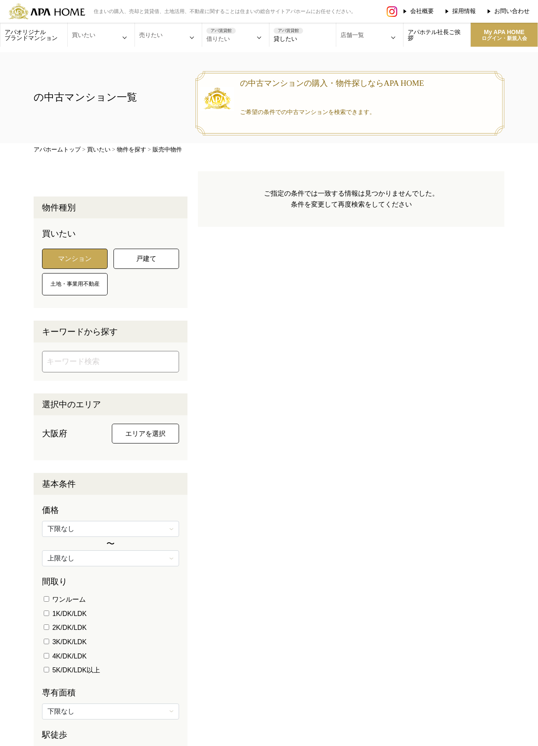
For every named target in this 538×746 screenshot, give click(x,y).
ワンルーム (65, 599)
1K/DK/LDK (65, 613)
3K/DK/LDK (65, 641)
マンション (75, 258)
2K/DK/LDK (65, 627)
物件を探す (131, 149)
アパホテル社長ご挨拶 (434, 35)
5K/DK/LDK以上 (72, 670)
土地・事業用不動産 (75, 284)
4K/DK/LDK (65, 656)
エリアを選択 (145, 433)
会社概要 (422, 11)
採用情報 (464, 11)
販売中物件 (167, 149)
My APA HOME (504, 35)
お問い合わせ (512, 11)
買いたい (99, 149)
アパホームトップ (57, 149)
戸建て (146, 258)
